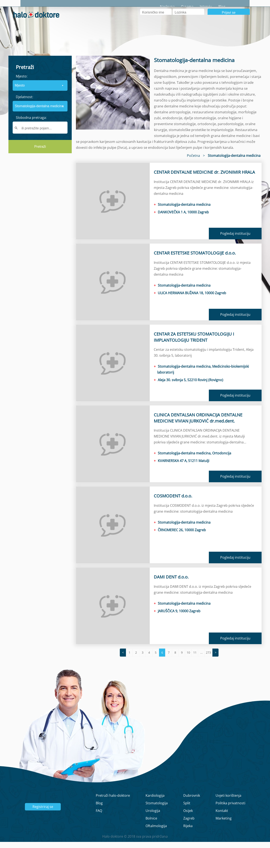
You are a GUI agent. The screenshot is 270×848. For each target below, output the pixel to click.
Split (186, 809)
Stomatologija (157, 809)
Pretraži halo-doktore (113, 801)
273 (208, 659)
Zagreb (188, 824)
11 (195, 659)
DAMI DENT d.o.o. (171, 583)
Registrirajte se (244, 25)
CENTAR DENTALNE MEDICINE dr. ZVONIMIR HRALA (204, 178)
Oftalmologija (156, 832)
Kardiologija (155, 801)
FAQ (99, 816)
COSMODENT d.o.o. (173, 502)
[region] (40, 195)
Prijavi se (229, 18)
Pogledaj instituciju (235, 239)
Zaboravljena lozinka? (190, 25)
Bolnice (151, 824)
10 (188, 659)
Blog (242, 6)
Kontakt (222, 816)
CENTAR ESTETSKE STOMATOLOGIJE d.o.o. (195, 259)
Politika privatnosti (230, 809)
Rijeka (188, 832)
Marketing (224, 824)
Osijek (188, 816)
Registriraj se (42, 812)
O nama (207, 6)
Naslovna (187, 6)
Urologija (153, 816)
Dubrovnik (191, 801)
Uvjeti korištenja (228, 801)
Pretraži (40, 152)
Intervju (226, 6)
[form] (40, 110)
